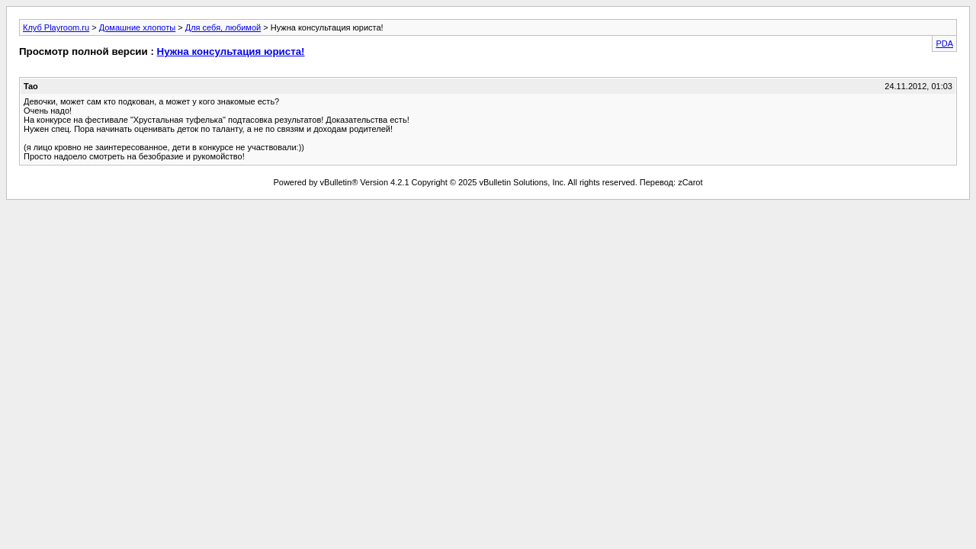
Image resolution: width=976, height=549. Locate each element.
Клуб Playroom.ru (56, 27)
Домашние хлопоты (137, 27)
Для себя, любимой (223, 27)
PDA (944, 43)
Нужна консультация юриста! (231, 51)
